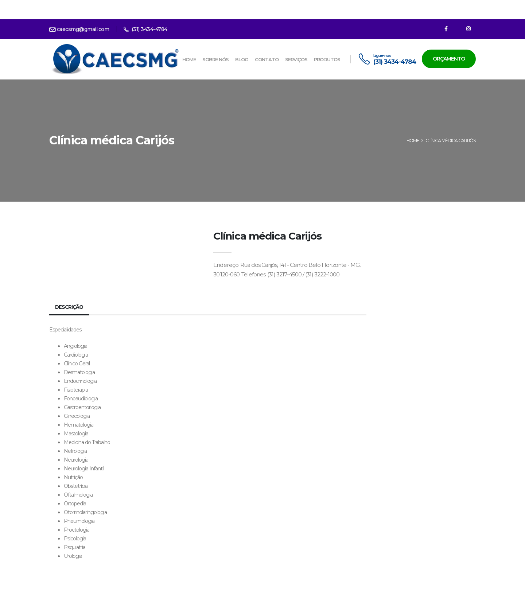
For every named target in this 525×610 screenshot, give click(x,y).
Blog (241, 59)
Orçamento (449, 58)
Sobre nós (215, 59)
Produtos (327, 59)
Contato (267, 59)
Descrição (70, 307)
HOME (413, 140)
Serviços (296, 59)
